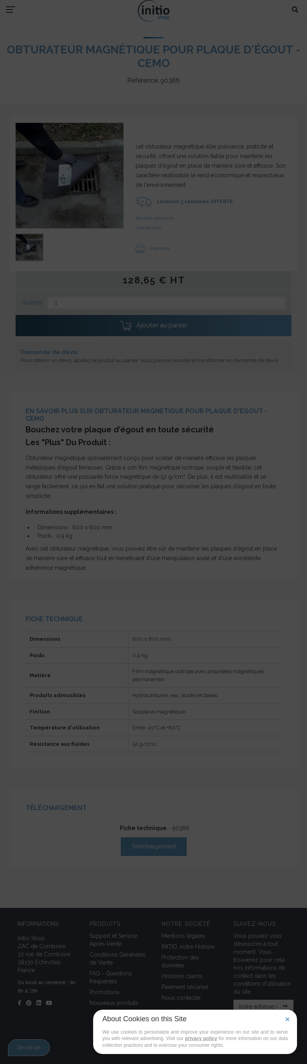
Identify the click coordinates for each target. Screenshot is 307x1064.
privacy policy (201, 1038)
